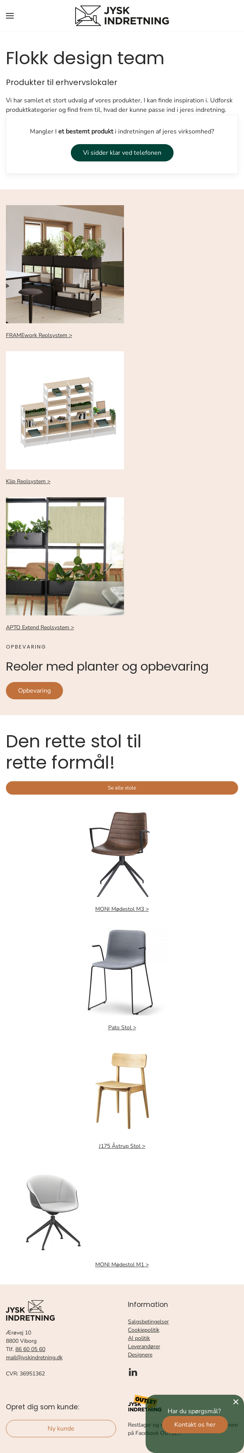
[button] (10, 16)
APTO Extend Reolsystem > (40, 627)
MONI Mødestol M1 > (122, 1264)
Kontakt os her (195, 1424)
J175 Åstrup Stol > (122, 1146)
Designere (140, 1354)
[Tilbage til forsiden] (122, 16)
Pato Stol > (122, 1027)
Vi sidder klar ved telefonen (122, 152)
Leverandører (144, 1346)
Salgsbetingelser (148, 1321)
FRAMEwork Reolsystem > (39, 335)
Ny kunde (61, 1428)
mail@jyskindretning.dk (34, 1357)
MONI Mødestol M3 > (122, 909)
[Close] (235, 1402)
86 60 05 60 (30, 1349)
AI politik (139, 1338)
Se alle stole (122, 787)
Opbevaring (34, 690)
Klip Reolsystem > (28, 481)
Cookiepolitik (143, 1330)
